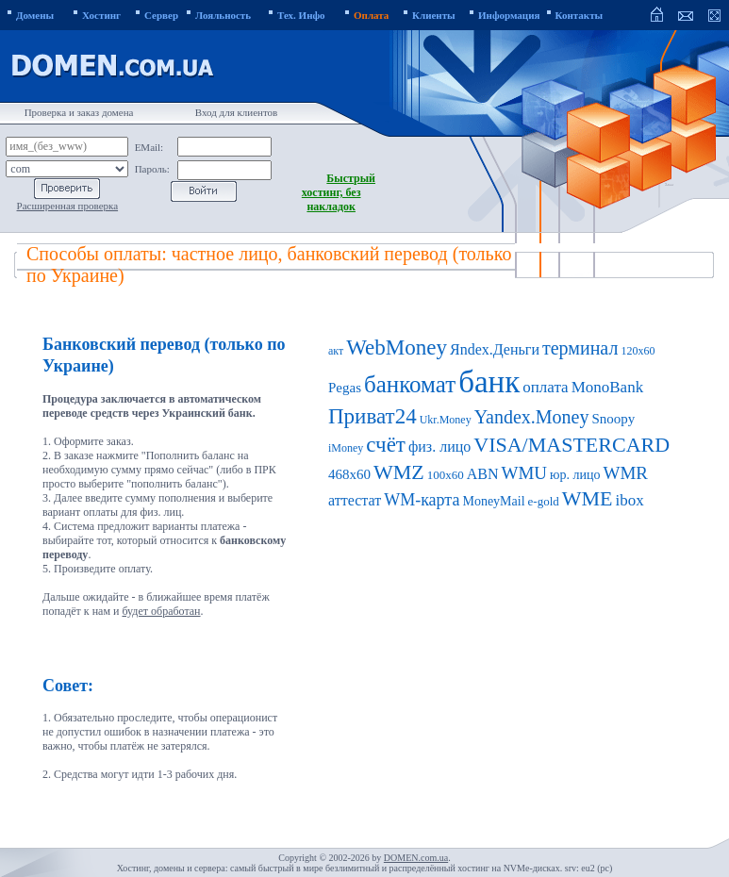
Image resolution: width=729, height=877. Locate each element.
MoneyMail (493, 501)
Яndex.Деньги (494, 349)
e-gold (543, 501)
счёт (386, 444)
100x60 (445, 475)
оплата (545, 387)
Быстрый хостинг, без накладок (338, 192)
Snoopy (614, 418)
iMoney (345, 448)
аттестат (354, 500)
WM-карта (421, 499)
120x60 (637, 350)
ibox (630, 500)
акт (335, 350)
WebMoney (396, 347)
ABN (483, 474)
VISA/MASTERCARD (571, 444)
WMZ (398, 472)
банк (489, 382)
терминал (580, 348)
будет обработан (161, 611)
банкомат (410, 384)
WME (587, 498)
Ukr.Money (446, 419)
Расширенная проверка (68, 205)
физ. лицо (439, 446)
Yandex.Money (531, 416)
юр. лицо (575, 475)
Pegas (344, 387)
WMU (525, 473)
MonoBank (608, 387)
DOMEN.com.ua (416, 857)
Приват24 (372, 416)
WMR (626, 473)
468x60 (349, 474)
